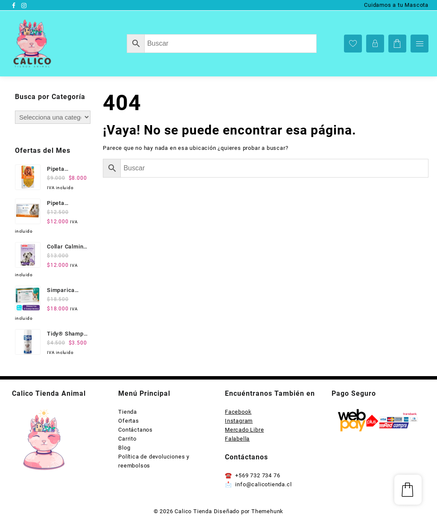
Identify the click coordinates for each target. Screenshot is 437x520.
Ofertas (128, 421)
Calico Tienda (193, 511)
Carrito (127, 438)
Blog (124, 447)
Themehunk (267, 511)
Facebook (238, 412)
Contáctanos (135, 430)
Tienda (127, 412)
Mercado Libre (244, 430)
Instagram (239, 421)
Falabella (237, 438)
